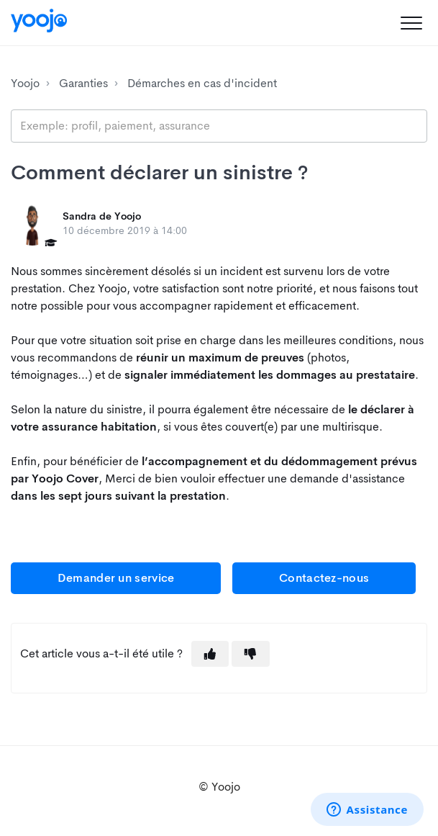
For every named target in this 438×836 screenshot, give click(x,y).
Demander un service (116, 577)
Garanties (83, 83)
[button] (411, 22)
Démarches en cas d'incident (202, 83)
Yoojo (25, 83)
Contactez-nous (324, 577)
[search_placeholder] (219, 126)
